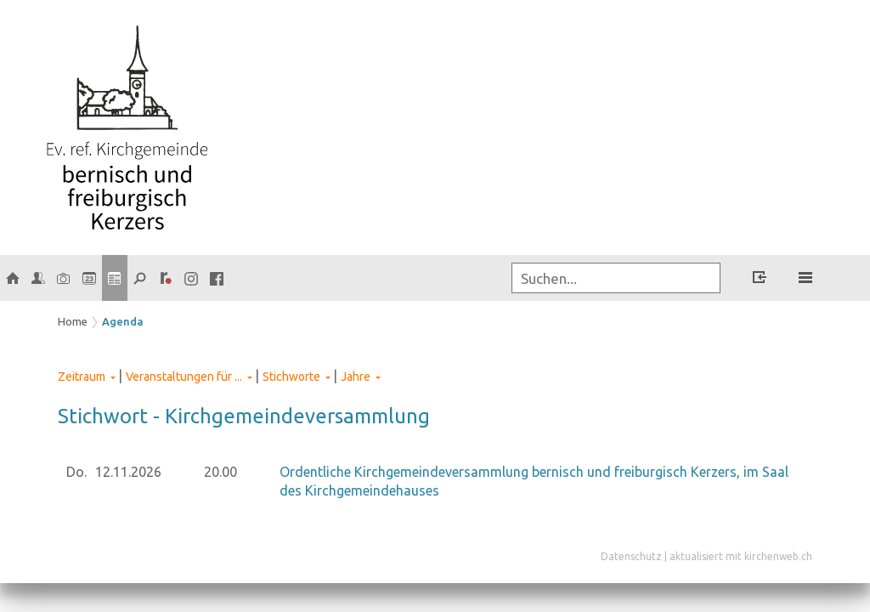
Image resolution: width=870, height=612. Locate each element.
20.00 (220, 471)
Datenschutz (631, 556)
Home (73, 321)
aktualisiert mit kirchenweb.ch (740, 556)
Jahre (355, 376)
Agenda (123, 321)
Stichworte (291, 376)
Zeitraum (81, 376)
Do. (76, 471)
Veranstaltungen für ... (184, 376)
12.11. (128, 471)
